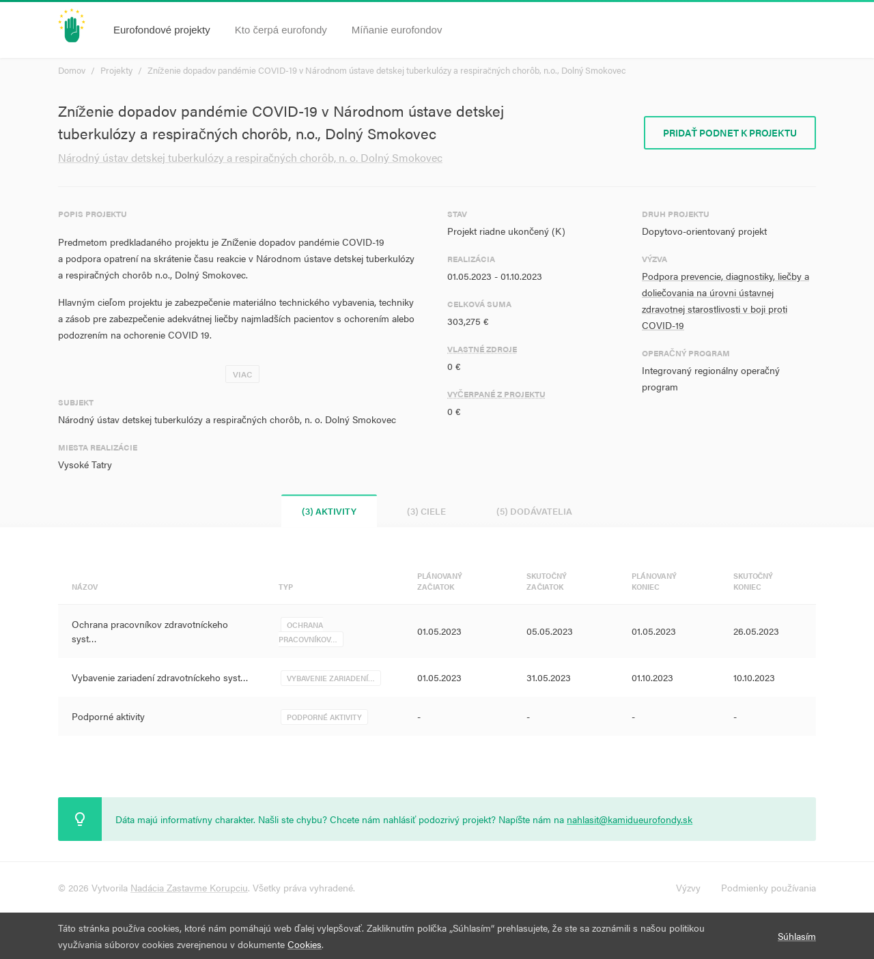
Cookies (304, 944)
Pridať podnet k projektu (730, 132)
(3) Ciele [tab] (426, 510)
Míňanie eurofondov (397, 29)
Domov (71, 69)
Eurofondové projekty (161, 29)
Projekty (116, 69)
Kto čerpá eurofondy (281, 29)
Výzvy (688, 887)
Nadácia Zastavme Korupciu (189, 887)
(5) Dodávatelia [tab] (534, 510)
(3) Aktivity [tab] (329, 510)
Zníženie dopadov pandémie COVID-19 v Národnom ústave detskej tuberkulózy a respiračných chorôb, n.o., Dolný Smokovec (386, 69)
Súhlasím (797, 936)
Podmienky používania (768, 887)
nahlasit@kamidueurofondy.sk (629, 819)
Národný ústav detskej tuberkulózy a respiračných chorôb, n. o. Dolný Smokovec (250, 157)
